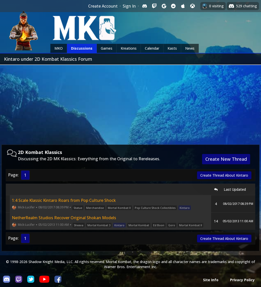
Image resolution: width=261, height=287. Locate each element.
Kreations (129, 48)
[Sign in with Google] (164, 6)
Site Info (210, 279)
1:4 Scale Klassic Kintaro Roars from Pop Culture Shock (64, 200)
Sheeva (78, 225)
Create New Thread (226, 159)
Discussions (81, 48)
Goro (171, 225)
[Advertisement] (130, 103)
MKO (58, 48)
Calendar (152, 48)
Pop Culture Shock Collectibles (155, 208)
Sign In (129, 6)
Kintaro (185, 208)
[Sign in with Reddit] (173, 6)
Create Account (103, 6)
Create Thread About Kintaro (224, 175)
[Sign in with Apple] (183, 6)
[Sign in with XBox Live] (192, 6)
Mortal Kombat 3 (98, 225)
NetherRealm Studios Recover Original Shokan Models (64, 217)
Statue (78, 208)
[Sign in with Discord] (144, 6)
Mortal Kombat (138, 225)
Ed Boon (158, 225)
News (189, 48)
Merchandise (95, 208)
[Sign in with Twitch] (154, 6)
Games (106, 48)
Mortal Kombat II (119, 208)
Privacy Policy (242, 279)
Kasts (172, 48)
